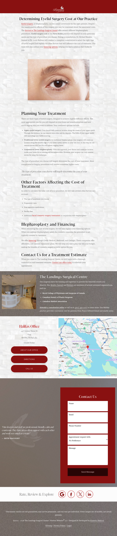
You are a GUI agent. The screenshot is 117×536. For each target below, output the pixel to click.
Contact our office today (62, 262)
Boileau (70, 285)
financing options (51, 47)
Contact (99, 3)
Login (69, 525)
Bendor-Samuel (57, 285)
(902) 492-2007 (81, 307)
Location (44, 3)
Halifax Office (29, 326)
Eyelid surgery (27, 23)
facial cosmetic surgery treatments (46, 215)
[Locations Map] (87, 347)
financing (32, 240)
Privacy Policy (59, 525)
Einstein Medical (97, 520)
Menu (17, 3)
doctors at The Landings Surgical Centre (41, 30)
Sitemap (48, 525)
